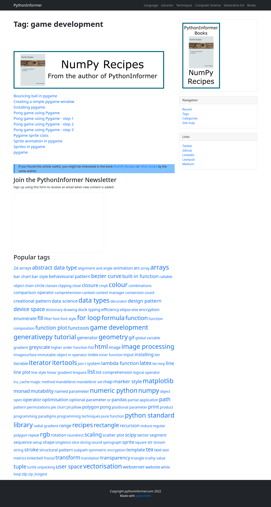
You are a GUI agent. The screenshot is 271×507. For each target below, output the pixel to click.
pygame (21, 152)
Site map (188, 123)
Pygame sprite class (31, 135)
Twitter (187, 146)
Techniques (184, 5)
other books (148, 166)
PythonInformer (28, 5)
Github (187, 150)
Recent (187, 109)
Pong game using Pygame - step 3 (44, 129)
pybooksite (143, 496)
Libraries (167, 5)
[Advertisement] (82, 41)
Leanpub (188, 159)
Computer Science (208, 5)
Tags (185, 114)
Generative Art (234, 5)
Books (251, 5)
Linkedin (188, 155)
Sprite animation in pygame (38, 141)
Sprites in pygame (29, 146)
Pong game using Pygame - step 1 (44, 118)
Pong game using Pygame (37, 112)
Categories (190, 118)
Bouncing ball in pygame (35, 95)
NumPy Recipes (125, 166)
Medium (188, 164)
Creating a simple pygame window (44, 101)
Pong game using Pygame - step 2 (44, 124)
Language (151, 5)
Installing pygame (29, 107)
